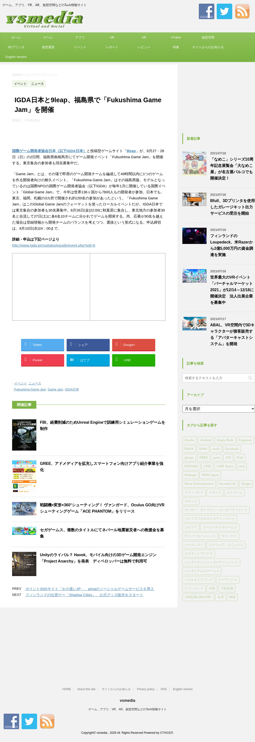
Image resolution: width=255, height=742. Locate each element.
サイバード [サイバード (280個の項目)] (229, 536)
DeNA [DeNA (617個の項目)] (189, 449)
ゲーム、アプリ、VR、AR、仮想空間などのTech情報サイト (127, 709)
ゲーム (48, 37)
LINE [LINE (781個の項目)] (207, 466)
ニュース (35, 383)
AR (144, 37)
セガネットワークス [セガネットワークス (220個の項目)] (199, 553)
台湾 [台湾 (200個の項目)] (220, 597)
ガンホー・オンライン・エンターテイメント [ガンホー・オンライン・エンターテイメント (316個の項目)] (216, 510)
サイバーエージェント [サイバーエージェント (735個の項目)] (200, 536)
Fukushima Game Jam (30, 389)
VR (112, 37)
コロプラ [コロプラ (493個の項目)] (191, 527)
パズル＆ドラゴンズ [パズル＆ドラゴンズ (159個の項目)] (199, 579)
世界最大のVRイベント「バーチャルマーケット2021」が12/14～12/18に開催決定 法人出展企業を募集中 (232, 290)
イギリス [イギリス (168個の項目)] (215, 492)
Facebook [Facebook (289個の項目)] (232, 449)
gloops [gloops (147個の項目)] (189, 457)
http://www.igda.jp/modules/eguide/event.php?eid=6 (53, 245)
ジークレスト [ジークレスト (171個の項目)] (194, 545)
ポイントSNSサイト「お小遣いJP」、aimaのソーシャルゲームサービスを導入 (89, 589)
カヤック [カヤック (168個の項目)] (191, 501)
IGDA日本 (72, 389)
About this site (86, 689)
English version (16, 57)
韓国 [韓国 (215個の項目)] (232, 597)
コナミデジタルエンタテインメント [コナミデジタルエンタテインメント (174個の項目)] (210, 518)
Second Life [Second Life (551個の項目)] (227, 483)
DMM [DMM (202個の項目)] (203, 449)
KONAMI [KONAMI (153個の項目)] (191, 466)
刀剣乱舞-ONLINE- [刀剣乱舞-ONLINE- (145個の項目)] (198, 597)
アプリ (80, 37)
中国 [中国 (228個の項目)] (212, 588)
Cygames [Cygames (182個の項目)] (245, 440)
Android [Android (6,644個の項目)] (205, 440)
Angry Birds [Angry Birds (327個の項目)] (225, 440)
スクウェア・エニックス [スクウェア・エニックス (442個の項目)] (226, 545)
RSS (164, 689)
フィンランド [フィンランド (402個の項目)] (194, 588)
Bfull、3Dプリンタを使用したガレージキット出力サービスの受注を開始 (232, 207)
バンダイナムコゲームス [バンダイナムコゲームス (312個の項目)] (202, 571)
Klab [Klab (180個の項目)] (239, 457)
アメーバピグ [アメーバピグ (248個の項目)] (194, 492)
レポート (112, 47)
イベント (80, 47)
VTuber (176, 37)
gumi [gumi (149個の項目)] (216, 457)
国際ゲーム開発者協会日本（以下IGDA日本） (49, 151)
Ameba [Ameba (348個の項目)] (190, 440)
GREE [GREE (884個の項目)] (203, 457)
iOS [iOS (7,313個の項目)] (228, 457)
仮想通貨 (48, 47)
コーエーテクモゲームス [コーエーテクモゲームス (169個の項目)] (219, 527)
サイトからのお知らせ (208, 47)
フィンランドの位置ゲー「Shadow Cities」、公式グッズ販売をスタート (84, 595)
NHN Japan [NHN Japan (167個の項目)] (210, 475)
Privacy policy (146, 689)
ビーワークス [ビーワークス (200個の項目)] (227, 579)
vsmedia (127, 700)
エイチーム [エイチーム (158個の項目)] (235, 492)
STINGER (166, 732)
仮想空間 (208, 37)
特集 (176, 47)
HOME (66, 689)
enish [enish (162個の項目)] (216, 449)
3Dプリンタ (16, 47)
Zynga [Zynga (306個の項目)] (245, 483)
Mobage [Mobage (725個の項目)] (190, 475)
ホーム (16, 37)
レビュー (144, 47)
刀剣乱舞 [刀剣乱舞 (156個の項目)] (227, 588)
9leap (131, 151)
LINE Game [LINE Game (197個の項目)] (224, 466)
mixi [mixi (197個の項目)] (242, 466)
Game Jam (55, 389)
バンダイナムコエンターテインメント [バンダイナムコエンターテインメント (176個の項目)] (211, 562)
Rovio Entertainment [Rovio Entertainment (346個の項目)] (199, 483)
